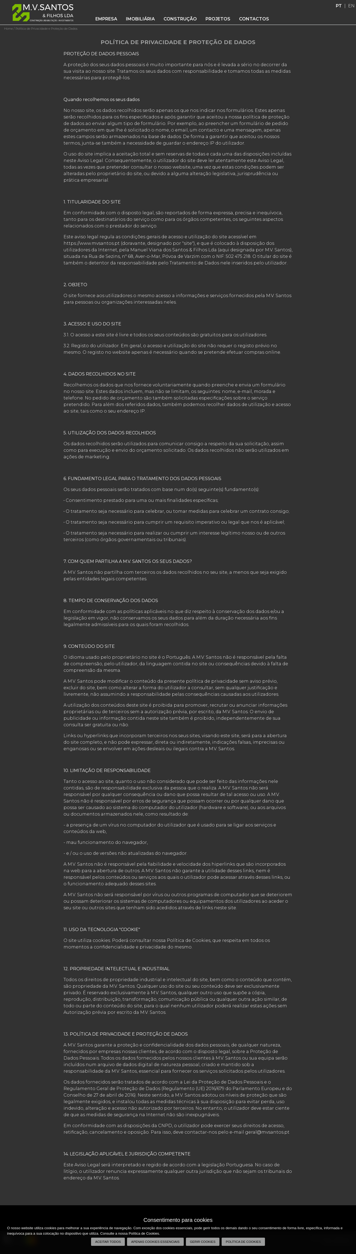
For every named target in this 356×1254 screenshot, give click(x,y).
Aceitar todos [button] (108, 1241)
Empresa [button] (106, 19)
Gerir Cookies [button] (203, 1241)
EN (351, 5)
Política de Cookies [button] (243, 1241)
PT (339, 5)
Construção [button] (180, 19)
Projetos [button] (218, 19)
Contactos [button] (254, 19)
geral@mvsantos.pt (267, 1132)
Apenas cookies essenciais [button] (155, 1241)
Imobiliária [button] (140, 19)
